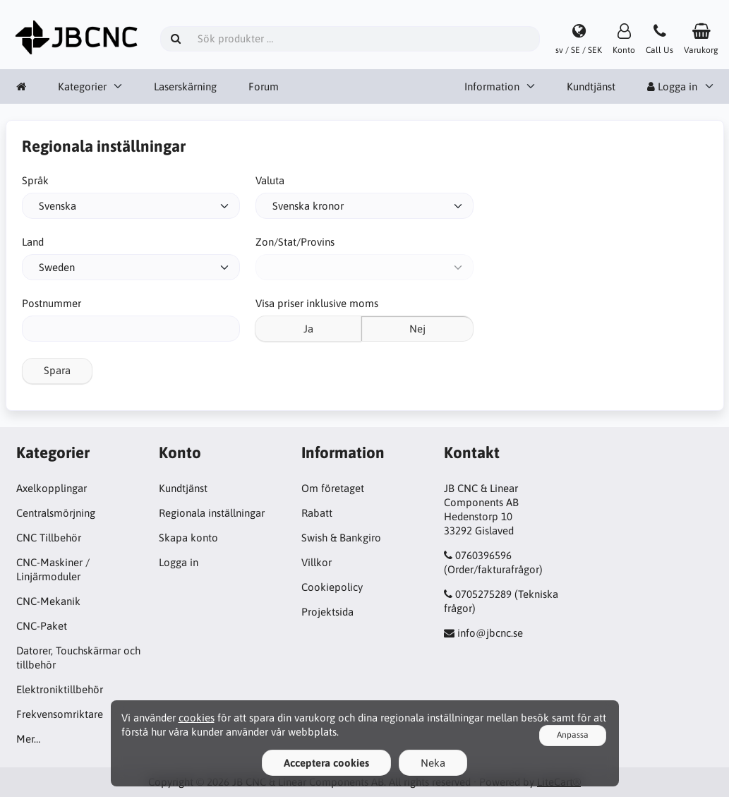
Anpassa (573, 735)
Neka (433, 763)
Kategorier (82, 86)
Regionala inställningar (212, 513)
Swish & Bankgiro (341, 538)
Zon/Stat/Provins (295, 242)
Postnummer (51, 303)
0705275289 (483, 594)
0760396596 (483, 555)
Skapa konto (188, 538)
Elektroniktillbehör (59, 689)
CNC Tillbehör (48, 538)
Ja (308, 329)
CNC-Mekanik (48, 601)
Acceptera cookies (326, 763)
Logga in (672, 86)
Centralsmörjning (55, 513)
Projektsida (327, 612)
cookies (197, 718)
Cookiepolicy (332, 587)
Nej (417, 329)
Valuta (269, 180)
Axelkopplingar (51, 488)
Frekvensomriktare (59, 714)
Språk (35, 180)
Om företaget (332, 488)
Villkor (316, 562)
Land (33, 242)
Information (491, 86)
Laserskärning (185, 86)
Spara (57, 370)
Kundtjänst (591, 86)
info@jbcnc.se (490, 633)
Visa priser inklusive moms (316, 303)
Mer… (28, 739)
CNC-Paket (41, 626)
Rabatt (316, 513)
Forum (263, 86)
